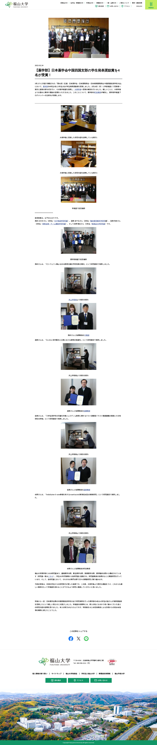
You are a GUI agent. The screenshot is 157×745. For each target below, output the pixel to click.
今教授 (86, 335)
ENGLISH (139, 6)
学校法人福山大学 (88, 673)
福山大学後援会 (71, 673)
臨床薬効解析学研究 (97, 221)
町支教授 (97, 92)
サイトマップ (57, 673)
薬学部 (45, 86)
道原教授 (87, 490)
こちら (50, 576)
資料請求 (101, 6)
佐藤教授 (87, 411)
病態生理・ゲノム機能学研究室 (54, 224)
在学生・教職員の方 (77, 3)
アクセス (127, 6)
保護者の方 (99, 3)
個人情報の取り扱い (39, 673)
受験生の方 (64, 3)
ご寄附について (124, 3)
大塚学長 (78, 89)
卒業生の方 (89, 3)
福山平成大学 (120, 673)
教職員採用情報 (104, 673)
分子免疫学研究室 (61, 221)
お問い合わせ (114, 6)
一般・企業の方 (111, 3)
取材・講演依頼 (137, 3)
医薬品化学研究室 (98, 224)
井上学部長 (73, 299)
